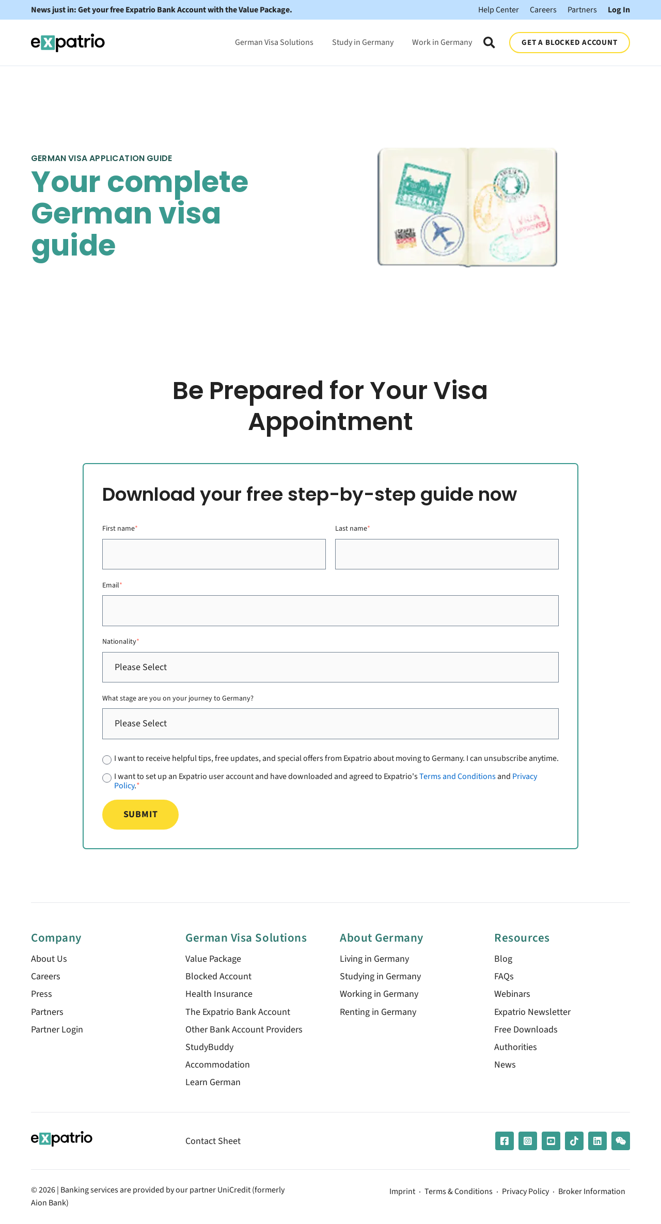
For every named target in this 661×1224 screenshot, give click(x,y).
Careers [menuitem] (45, 976)
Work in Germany (442, 42)
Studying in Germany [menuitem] (380, 976)
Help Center (498, 9)
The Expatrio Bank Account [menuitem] (237, 1012)
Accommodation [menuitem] (217, 1064)
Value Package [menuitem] (213, 958)
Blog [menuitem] (503, 958)
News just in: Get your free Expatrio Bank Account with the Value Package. (161, 10)
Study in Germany (363, 42)
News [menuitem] (505, 1064)
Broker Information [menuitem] (591, 1192)
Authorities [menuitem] (515, 1047)
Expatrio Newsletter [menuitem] (532, 1012)
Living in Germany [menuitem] (374, 958)
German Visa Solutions (274, 42)
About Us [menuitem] (49, 958)
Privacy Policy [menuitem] (525, 1192)
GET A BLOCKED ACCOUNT (569, 42)
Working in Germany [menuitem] (379, 994)
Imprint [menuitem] (402, 1192)
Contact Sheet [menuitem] (213, 1141)
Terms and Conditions (457, 776)
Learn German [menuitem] (213, 1082)
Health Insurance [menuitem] (219, 994)
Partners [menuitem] (47, 1012)
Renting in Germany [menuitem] (378, 1012)
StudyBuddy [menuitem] (209, 1047)
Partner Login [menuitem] (57, 1029)
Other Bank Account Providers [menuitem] (244, 1029)
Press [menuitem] (41, 994)
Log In (619, 9)
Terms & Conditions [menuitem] (458, 1192)
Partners (582, 9)
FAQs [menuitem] (504, 976)
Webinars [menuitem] (512, 994)
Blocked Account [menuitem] (218, 976)
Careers (543, 9)
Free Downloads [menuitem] (526, 1029)
